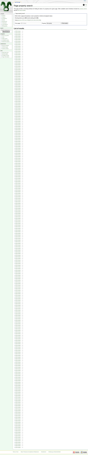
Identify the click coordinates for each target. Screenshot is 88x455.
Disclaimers (43, 451)
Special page (17, 2)
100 (34, 20)
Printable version (5, 55)
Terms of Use (15, 451)
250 (37, 20)
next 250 (27, 20)
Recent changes (5, 45)
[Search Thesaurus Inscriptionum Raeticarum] (6, 30)
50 (32, 20)
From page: (17, 23)
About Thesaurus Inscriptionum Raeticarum (30, 451)
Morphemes (4, 21)
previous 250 (21, 20)
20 (30, 20)
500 (40, 20)
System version (5, 48)
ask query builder (21, 10)
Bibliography (4, 25)
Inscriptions (4, 18)
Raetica (3, 15)
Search (1, 28)
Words (3, 19)
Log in (85, 0)
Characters (4, 22)
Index (3, 37)
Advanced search (5, 41)
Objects (3, 16)
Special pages (5, 53)
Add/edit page (5, 46)
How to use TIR (5, 35)
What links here (5, 52)
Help (86, 4)
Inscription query (5, 40)
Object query (4, 38)
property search (83, 8)
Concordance (5, 24)
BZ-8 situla (18, 31)
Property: (44, 23)
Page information (5, 56)
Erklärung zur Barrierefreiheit (54, 451)
